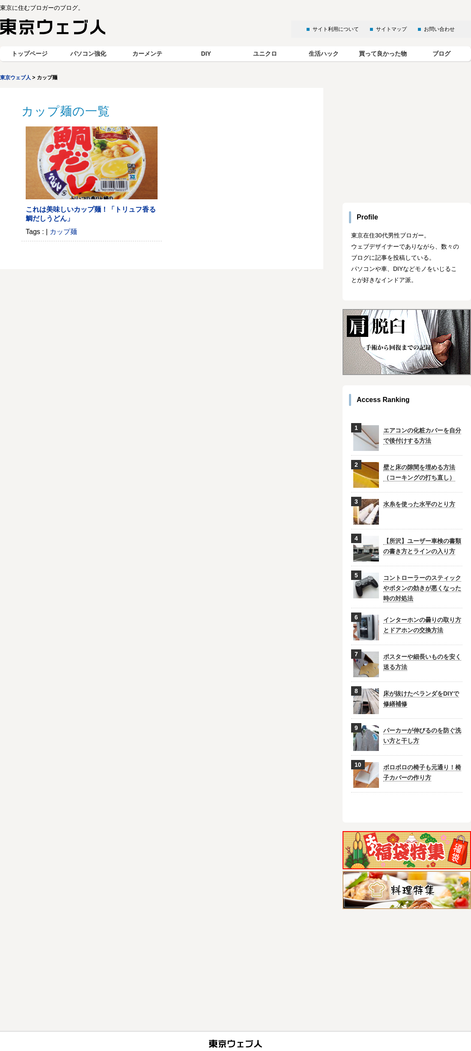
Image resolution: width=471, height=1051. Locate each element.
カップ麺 (63, 231)
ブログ (441, 53)
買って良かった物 (383, 53)
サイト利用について (336, 29)
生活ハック (324, 53)
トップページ (30, 53)
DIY (206, 53)
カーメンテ (147, 53)
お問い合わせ (439, 29)
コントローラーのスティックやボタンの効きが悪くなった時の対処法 (422, 588)
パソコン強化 (88, 53)
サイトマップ (391, 29)
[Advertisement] (407, 141)
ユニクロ (265, 53)
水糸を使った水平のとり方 (419, 504)
